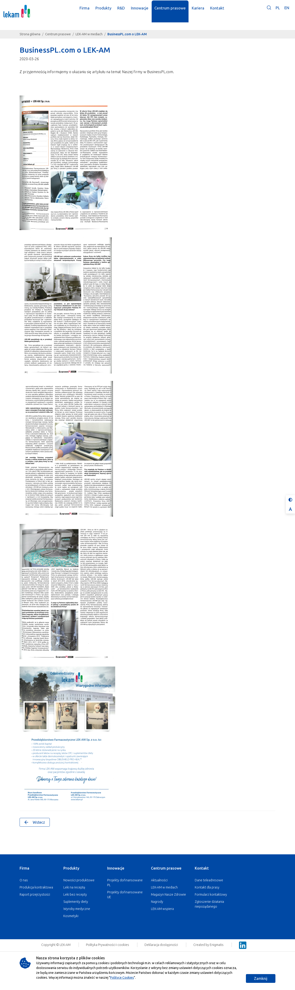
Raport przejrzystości (35, 894)
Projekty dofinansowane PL (125, 882)
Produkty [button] (107, 11)
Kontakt (202, 868)
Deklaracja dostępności (162, 945)
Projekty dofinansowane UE (125, 894)
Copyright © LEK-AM (56, 945)
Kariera (202, 11)
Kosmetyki (70, 916)
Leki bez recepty (75, 894)
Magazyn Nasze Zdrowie (168, 894)
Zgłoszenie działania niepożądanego (209, 904)
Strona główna (30, 34)
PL (278, 11)
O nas (24, 880)
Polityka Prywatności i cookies (108, 945)
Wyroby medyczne (76, 909)
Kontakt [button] (221, 11)
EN (286, 11)
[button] (269, 14)
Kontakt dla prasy (207, 887)
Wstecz (34, 822)
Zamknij (260, 978)
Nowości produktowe (78, 880)
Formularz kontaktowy (211, 894)
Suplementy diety (75, 901)
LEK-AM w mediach (89, 34)
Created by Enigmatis (208, 945)
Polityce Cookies (122, 977)
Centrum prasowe (58, 34)
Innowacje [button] (144, 11)
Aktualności (159, 880)
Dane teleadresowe (209, 880)
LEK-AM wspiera (162, 909)
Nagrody (157, 901)
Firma (24, 868)
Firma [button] (89, 11)
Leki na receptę (74, 887)
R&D (125, 11)
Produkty (71, 868)
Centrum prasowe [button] (174, 11)
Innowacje (115, 868)
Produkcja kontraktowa (36, 887)
